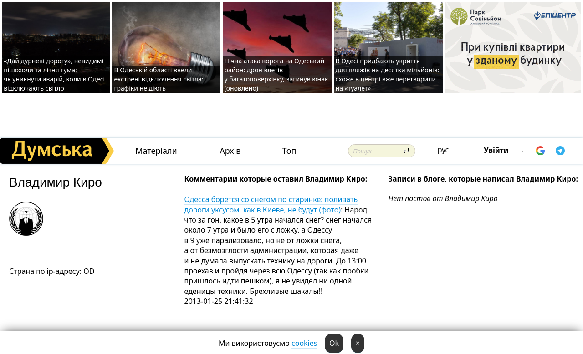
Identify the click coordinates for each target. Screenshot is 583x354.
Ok (334, 343)
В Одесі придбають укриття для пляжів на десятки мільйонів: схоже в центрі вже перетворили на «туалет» (388, 74)
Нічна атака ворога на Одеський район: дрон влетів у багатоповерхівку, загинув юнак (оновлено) (276, 74)
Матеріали (156, 151)
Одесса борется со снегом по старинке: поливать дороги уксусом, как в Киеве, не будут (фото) (271, 204)
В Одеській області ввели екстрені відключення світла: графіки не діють (158, 79)
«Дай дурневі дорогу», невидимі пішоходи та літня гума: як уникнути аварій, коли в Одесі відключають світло (54, 74)
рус (443, 150)
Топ (289, 151)
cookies (304, 343)
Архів (230, 151)
